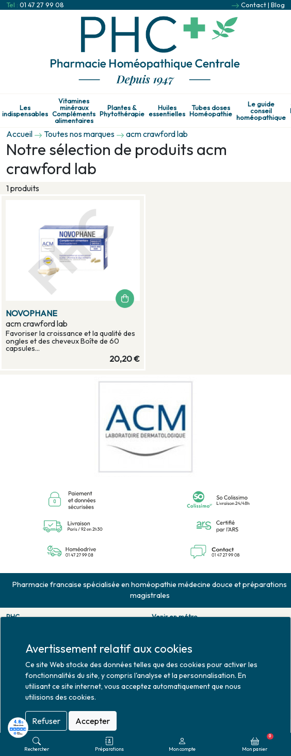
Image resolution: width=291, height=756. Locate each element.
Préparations (109, 744)
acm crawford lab (157, 134)
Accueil (19, 134)
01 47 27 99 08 (42, 5)
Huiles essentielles (167, 111)
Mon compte (182, 744)
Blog (278, 5)
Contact (253, 5)
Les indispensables (25, 111)
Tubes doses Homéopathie (210, 111)
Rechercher (36, 744)
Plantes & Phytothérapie (122, 111)
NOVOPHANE (31, 313)
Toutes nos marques (79, 134)
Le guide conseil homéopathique (261, 110)
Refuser (46, 721)
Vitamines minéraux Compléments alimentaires (73, 111)
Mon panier (257, 742)
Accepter (92, 721)
